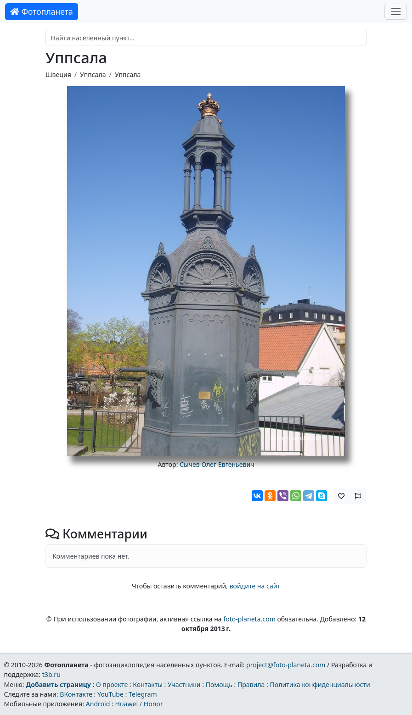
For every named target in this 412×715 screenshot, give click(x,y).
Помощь (219, 684)
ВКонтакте (76, 694)
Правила (251, 684)
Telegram (143, 694)
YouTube (110, 694)
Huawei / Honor (139, 703)
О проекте (112, 684)
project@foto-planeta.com (285, 664)
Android (98, 703)
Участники (184, 684)
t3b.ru (51, 674)
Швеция (58, 74)
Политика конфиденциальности (320, 684)
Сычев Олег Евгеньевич (217, 464)
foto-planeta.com (249, 619)
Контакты (148, 684)
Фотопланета (41, 11)
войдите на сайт (255, 586)
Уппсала (93, 74)
